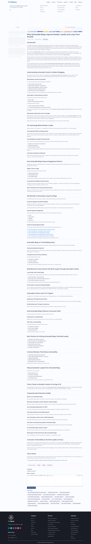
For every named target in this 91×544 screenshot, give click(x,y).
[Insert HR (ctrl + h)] (31, 475)
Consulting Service (51, 534)
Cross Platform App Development (54, 522)
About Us (32, 518)
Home (9, 5)
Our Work (71, 2)
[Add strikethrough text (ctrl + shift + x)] (30, 475)
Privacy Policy (33, 532)
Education (72, 522)
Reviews (32, 526)
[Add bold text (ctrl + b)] (27, 475)
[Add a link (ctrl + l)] (34, 475)
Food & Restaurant (74, 528)
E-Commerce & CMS (51, 532)
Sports (72, 536)
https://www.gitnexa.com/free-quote (59, 460)
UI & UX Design (50, 524)
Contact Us (80, 2)
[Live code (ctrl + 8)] (78, 475)
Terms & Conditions (34, 534)
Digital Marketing (51, 536)
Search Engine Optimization (53, 528)
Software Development (52, 526)
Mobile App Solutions (74, 532)
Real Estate (73, 538)
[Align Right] (52, 475)
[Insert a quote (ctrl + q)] (36, 475)
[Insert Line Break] (53, 475)
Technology (33, 522)
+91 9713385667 (13, 535)
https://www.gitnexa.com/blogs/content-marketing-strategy (41, 229)
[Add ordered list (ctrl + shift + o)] (44, 475)
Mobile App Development (52, 518)
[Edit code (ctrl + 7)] (77, 475)
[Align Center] (50, 475)
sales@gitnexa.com (12, 537)
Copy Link (49, 465)
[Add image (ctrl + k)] (47, 475)
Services (32, 520)
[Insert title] (33, 475)
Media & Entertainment (75, 526)
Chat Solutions (73, 534)
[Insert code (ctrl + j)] (37, 475)
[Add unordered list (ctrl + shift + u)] (43, 475)
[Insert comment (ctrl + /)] (40, 475)
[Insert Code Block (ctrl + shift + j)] (38, 475)
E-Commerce (73, 524)
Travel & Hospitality (74, 530)
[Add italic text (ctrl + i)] (29, 475)
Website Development (52, 520)
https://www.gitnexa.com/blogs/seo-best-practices (39, 231)
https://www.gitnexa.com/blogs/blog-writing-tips (39, 232)
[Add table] (41, 475)
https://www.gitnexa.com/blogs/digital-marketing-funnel (40, 234)
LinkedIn (43, 465)
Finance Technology (74, 520)
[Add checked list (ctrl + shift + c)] (45, 475)
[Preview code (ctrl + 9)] (79, 475)
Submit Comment (31, 487)
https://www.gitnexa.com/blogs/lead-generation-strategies (41, 236)
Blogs (75, 2)
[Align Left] (49, 475)
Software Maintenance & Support (54, 530)
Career (32, 524)
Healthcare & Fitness (74, 518)
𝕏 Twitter (38, 465)
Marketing (15, 5)
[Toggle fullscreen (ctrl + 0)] (81, 475)
